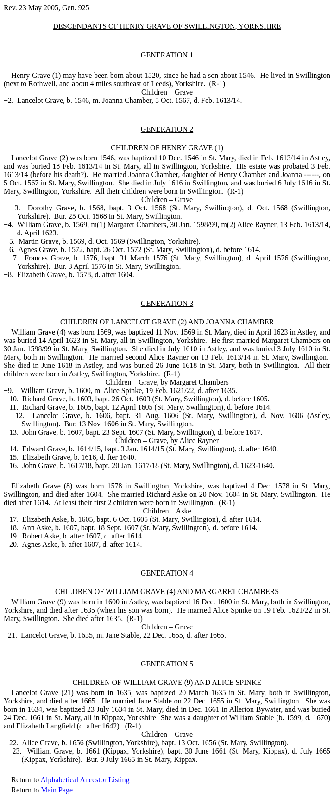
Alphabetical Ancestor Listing (84, 780)
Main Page (57, 790)
